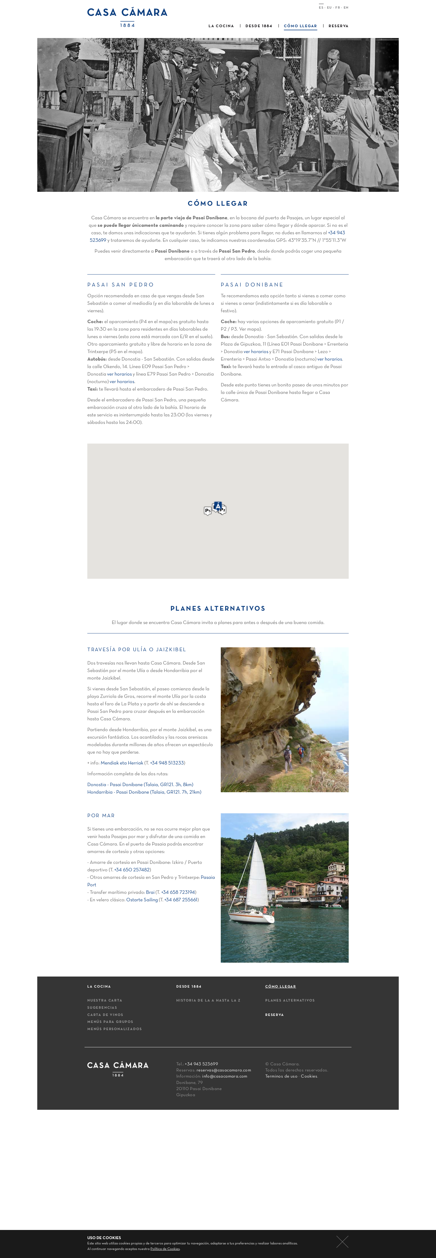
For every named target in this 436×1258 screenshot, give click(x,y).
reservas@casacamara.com (224, 1070)
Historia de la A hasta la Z (208, 1000)
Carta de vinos (105, 1015)
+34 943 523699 (201, 1064)
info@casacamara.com (224, 1076)
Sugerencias (102, 1008)
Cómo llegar (301, 26)
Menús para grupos (110, 1022)
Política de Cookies (165, 1249)
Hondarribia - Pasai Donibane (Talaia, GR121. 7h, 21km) (144, 792)
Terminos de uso (281, 1076)
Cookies (309, 1076)
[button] (222, 510)
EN (346, 7)
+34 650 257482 (132, 870)
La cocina (221, 26)
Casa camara (130, 17)
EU (329, 7)
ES (321, 7)
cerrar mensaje (342, 1242)
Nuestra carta (105, 1000)
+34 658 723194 (178, 892)
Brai (150, 892)
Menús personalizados (114, 1029)
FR (337, 7)
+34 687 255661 (180, 900)
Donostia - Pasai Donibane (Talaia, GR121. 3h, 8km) (140, 785)
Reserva (339, 26)
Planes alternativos (290, 1000)
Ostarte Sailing (142, 900)
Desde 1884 (259, 26)
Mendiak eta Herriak (122, 763)
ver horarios (119, 374)
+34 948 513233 (167, 763)
